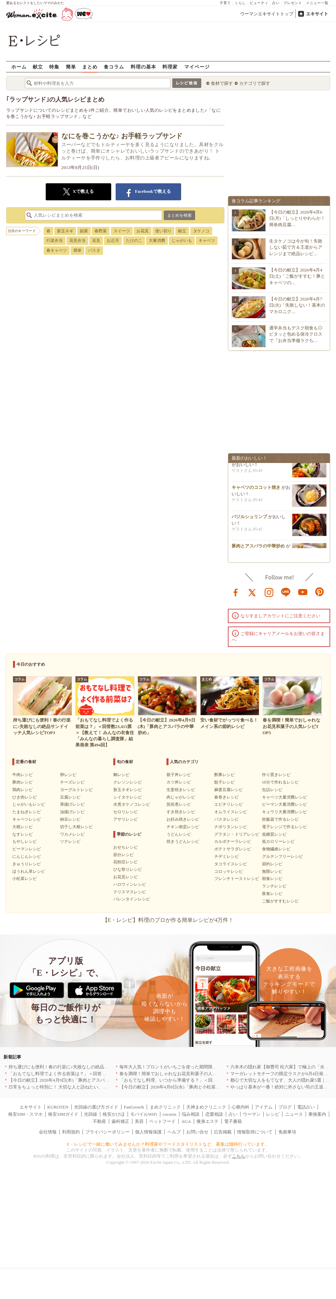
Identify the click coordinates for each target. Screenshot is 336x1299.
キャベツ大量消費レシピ (284, 797)
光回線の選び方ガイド (96, 1107)
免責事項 (287, 1131)
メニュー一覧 (317, 3)
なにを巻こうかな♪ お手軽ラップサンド (121, 136)
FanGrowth (134, 1107)
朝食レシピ (272, 878)
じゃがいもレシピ (28, 804)
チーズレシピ (72, 782)
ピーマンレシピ (26, 849)
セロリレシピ (125, 811)
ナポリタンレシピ (230, 826)
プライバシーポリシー (107, 1131)
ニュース (294, 1114)
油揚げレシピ (72, 811)
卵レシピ (68, 774)
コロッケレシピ (228, 871)
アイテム (264, 1107)
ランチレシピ (274, 886)
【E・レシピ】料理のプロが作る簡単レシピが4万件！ (168, 920)
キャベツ (207, 240)
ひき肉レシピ (24, 797)
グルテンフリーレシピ (282, 856)
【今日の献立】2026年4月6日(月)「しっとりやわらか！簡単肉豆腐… (297, 218)
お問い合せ (197, 1131)
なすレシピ (22, 834)
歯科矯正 (120, 1121)
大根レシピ (22, 826)
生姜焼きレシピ (180, 789)
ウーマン (252, 1114)
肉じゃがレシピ (180, 797)
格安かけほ (114, 1114)
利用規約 (71, 1131)
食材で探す (222, 83)
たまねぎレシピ (26, 811)
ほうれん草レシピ (28, 871)
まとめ (90, 66)
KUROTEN (57, 1107)
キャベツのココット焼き (256, 489)
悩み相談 (191, 1114)
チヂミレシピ (226, 856)
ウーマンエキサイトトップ (266, 13)
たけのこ (134, 240)
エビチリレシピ (228, 804)
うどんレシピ (178, 834)
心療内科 (240, 1107)
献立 (38, 66)
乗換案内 (317, 1114)
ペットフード (162, 1121)
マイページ (197, 66)
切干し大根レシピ (76, 826)
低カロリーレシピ (278, 841)
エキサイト (317, 13)
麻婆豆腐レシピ (228, 789)
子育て (225, 3)
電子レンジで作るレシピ (284, 826)
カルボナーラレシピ (232, 841)
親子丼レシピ (178, 774)
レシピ (272, 1114)
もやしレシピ (24, 841)
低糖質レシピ (274, 834)
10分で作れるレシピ (280, 782)
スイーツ (122, 231)
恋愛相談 (214, 1114)
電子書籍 (233, 1121)
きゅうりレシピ (26, 864)
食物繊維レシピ (276, 849)
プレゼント (292, 3)
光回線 (90, 1114)
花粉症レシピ (125, 862)
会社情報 (48, 1131)
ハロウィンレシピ (129, 884)
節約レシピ (272, 864)
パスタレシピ (226, 819)
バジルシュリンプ (249, 518)
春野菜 (100, 231)
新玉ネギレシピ (127, 789)
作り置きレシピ (276, 774)
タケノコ (201, 231)
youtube (303, 592)
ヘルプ (174, 1131)
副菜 (84, 231)
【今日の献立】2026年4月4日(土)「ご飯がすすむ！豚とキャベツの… (297, 276)
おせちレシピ (125, 847)
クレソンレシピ (127, 782)
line (286, 592)
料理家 (170, 66)
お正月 (113, 240)
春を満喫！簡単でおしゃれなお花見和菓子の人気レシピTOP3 (180, 1073)
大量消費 (157, 240)
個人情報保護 (148, 1131)
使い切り (163, 231)
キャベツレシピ (26, 819)
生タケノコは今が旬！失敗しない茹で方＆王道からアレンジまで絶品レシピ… (295, 247)
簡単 (71, 66)
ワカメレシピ (72, 834)
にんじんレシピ (26, 856)
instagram (269, 592)
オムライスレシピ (230, 811)
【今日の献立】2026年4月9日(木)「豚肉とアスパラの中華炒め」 (72, 1080)
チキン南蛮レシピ (182, 826)
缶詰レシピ (272, 789)
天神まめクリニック (206, 1107)
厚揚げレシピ (72, 804)
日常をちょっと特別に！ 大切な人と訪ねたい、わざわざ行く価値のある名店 (84, 1086)
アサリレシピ (125, 819)
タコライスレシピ (230, 864)
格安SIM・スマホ (25, 1114)
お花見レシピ (125, 877)
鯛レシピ (121, 774)
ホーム (19, 66)
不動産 (99, 1121)
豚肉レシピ (22, 782)
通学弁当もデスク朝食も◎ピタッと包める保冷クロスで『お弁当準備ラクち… (295, 334)
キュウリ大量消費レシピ (284, 811)
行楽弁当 (54, 240)
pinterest (320, 592)
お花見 (142, 231)
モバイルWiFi (143, 1114)
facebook (236, 592)
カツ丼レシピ (178, 782)
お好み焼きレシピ (182, 819)
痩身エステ (207, 1121)
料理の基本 (143, 66)
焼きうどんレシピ (182, 841)
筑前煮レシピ (178, 804)
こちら (238, 1156)
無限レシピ (272, 871)
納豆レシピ (70, 819)
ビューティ (259, 3)
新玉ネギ (65, 231)
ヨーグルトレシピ (76, 789)
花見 (96, 240)
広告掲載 (223, 1131)
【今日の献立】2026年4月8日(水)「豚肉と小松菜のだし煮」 (178, 1086)
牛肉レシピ (22, 774)
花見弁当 (77, 240)
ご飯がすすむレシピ (280, 901)
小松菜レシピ (24, 878)
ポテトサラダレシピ (232, 849)
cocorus (169, 1114)
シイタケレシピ (127, 797)
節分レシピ (123, 854)
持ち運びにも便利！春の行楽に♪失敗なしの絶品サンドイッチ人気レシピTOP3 (86, 1066)
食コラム (114, 66)
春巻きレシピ (226, 797)
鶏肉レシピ (22, 789)
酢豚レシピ (224, 774)
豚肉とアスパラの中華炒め (258, 548)
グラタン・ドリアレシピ (236, 834)
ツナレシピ (70, 841)
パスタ (94, 250)
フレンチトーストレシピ (236, 878)
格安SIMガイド (63, 1114)
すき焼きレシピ (180, 811)
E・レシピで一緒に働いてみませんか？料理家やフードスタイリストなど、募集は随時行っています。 (168, 1144)
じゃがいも (182, 240)
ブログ (285, 1107)
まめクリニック (165, 1107)
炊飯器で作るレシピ (280, 819)
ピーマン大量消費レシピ (284, 804)
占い (276, 3)
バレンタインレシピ (131, 899)
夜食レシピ (272, 893)
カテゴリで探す (254, 83)
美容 (139, 1121)
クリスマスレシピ (129, 892)
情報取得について (255, 1131)
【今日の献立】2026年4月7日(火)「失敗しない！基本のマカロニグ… (297, 305)
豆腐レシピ (70, 797)
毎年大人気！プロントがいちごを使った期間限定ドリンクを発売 (183, 1066)
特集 (54, 66)
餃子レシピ (224, 782)
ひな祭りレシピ (127, 869)
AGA (186, 1121)
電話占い (306, 1107)
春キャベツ (56, 250)
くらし (240, 3)
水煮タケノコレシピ (131, 804)
